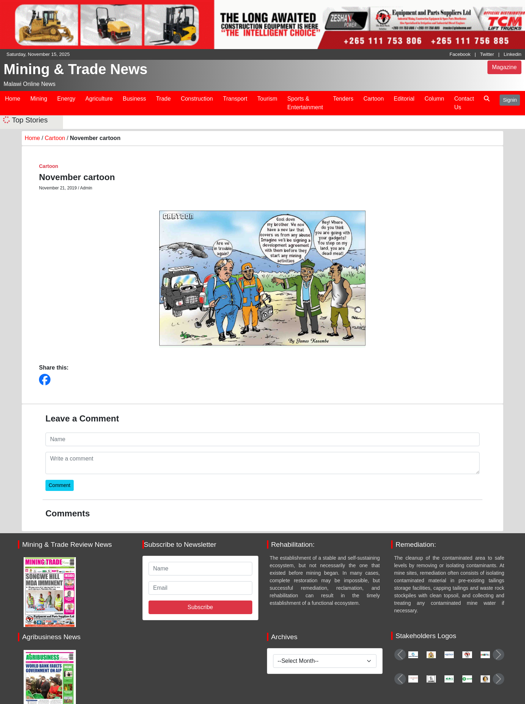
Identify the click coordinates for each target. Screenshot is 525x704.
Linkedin (512, 54)
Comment (60, 485)
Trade (163, 99)
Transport (235, 99)
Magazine (504, 67)
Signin (510, 100)
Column (434, 99)
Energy (66, 99)
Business (134, 99)
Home (12, 99)
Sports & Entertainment (305, 103)
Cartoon (373, 99)
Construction (197, 99)
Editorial (404, 99)
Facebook (460, 54)
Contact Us (464, 103)
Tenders (343, 99)
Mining (38, 99)
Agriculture (99, 99)
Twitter (487, 54)
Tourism (267, 99)
